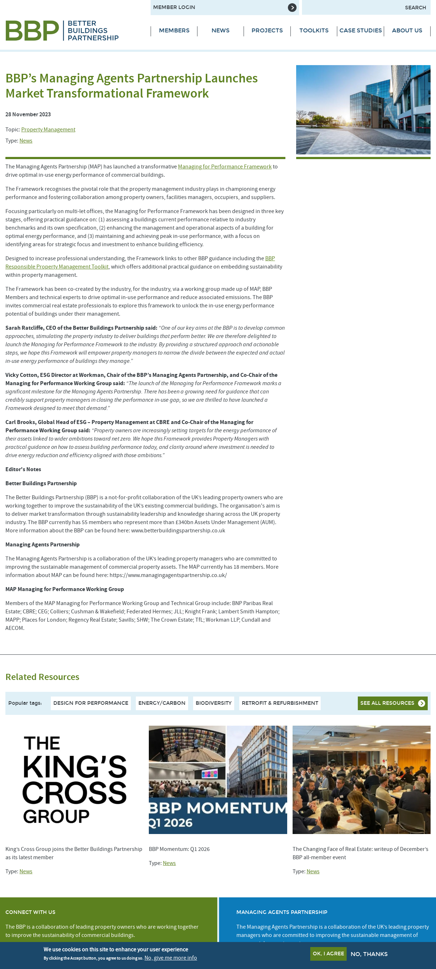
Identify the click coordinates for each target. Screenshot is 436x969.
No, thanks (369, 954)
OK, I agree (328, 954)
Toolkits (314, 30)
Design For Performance (90, 703)
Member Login (174, 7)
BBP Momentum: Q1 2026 (179, 849)
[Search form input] (366, 7)
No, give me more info (170, 957)
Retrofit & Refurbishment (280, 703)
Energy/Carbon (162, 703)
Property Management (48, 129)
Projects (267, 30)
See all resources (387, 703)
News (221, 30)
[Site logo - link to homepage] (72, 31)
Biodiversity (214, 703)
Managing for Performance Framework (225, 166)
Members (174, 30)
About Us (407, 30)
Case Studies (360, 30)
